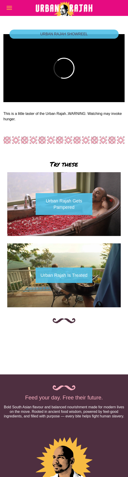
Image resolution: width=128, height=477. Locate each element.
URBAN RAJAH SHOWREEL (64, 34)
